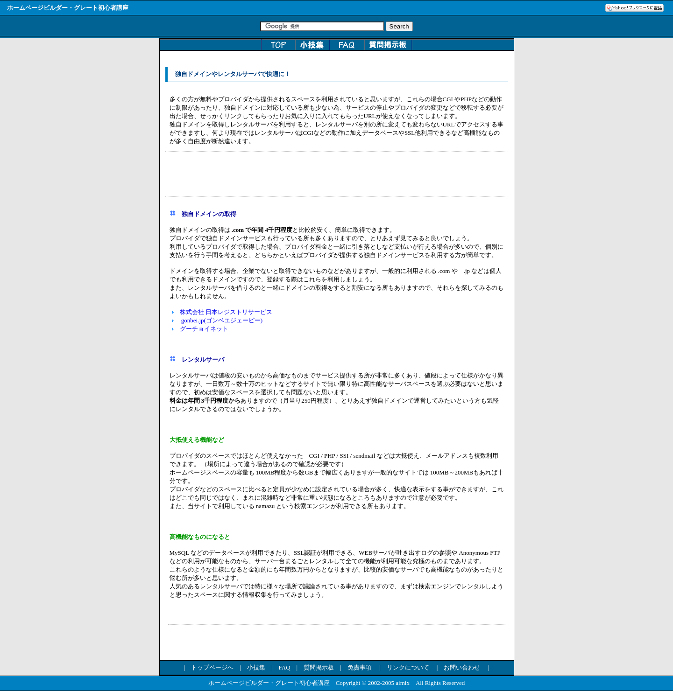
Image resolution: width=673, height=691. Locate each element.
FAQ (284, 667)
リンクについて (408, 667)
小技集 (256, 667)
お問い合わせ (462, 667)
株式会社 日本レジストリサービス (226, 311)
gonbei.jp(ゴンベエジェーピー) (222, 320)
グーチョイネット (204, 328)
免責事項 (359, 667)
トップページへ (212, 667)
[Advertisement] (337, 174)
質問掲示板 (319, 667)
